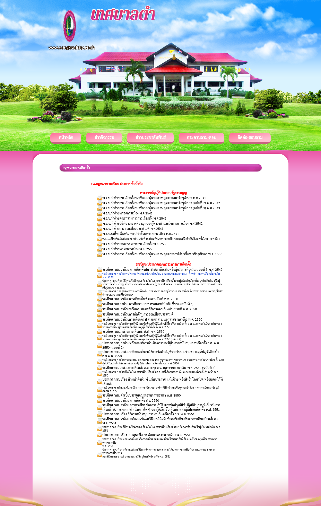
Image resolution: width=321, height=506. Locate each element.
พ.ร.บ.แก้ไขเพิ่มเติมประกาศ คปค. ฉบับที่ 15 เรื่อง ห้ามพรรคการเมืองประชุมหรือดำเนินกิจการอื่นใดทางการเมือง (161, 238)
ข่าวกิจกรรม (104, 137)
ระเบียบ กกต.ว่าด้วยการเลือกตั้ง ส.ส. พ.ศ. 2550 (133, 331)
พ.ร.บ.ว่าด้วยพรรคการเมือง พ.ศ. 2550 (128, 249)
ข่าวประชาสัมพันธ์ (150, 137)
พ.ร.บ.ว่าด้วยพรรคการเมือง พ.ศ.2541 (127, 213)
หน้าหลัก (66, 137)
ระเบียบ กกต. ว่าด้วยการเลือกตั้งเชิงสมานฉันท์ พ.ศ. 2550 (140, 299)
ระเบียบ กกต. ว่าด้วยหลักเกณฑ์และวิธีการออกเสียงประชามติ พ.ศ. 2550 (149, 309)
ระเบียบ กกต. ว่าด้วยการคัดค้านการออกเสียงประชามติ (137, 314)
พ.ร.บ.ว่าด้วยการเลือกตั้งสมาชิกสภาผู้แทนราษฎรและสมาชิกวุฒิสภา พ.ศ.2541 (154, 198)
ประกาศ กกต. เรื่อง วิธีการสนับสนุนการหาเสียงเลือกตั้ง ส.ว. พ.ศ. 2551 (148, 414)
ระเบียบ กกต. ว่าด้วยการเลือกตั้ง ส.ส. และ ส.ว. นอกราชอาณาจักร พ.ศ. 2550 (152, 319)
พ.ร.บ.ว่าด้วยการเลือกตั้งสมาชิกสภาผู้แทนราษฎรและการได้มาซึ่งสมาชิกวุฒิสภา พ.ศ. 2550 (162, 254)
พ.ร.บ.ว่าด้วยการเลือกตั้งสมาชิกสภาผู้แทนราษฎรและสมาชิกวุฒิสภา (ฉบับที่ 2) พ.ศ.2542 (161, 203)
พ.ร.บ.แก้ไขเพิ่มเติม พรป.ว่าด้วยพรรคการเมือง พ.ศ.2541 (140, 233)
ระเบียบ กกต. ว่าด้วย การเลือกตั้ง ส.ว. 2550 (130, 400)
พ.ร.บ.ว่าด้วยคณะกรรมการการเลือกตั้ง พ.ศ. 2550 (134, 244)
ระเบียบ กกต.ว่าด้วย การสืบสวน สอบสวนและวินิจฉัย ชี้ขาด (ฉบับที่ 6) (147, 304)
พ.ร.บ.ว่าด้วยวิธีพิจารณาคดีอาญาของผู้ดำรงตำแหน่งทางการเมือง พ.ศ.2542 (152, 223)
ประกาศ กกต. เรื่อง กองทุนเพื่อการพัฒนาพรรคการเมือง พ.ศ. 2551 (146, 435)
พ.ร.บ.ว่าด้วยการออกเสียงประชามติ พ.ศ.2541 (133, 228)
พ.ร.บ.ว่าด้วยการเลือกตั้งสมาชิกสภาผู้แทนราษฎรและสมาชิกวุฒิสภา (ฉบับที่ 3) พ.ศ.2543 (161, 208)
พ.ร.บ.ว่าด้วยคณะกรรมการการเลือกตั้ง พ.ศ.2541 (134, 218)
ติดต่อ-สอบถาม (249, 137)
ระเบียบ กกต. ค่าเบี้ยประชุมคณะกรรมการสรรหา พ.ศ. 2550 (141, 395)
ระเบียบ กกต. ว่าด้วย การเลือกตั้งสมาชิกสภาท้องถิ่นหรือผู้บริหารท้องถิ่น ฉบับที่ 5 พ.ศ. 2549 (162, 269)
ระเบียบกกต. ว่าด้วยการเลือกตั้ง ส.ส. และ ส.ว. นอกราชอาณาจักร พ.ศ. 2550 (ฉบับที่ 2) (158, 367)
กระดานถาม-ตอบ (201, 137)
